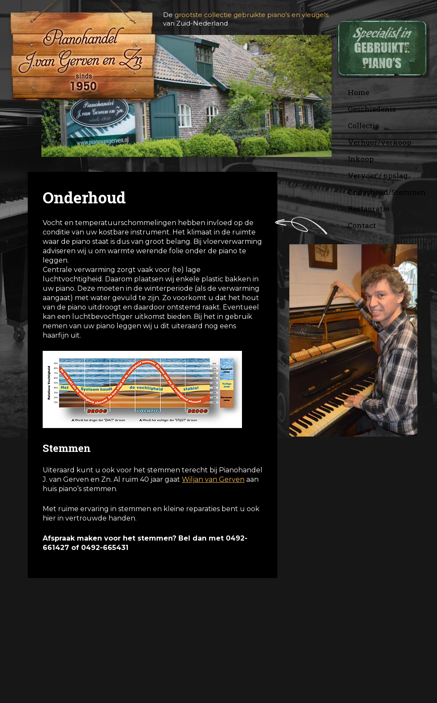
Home (358, 92)
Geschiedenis (372, 109)
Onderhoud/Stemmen (387, 192)
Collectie (363, 125)
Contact (362, 225)
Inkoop (361, 159)
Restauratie (368, 209)
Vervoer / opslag (378, 175)
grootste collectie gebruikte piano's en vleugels (252, 15)
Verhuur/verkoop (379, 142)
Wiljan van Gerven (213, 479)
